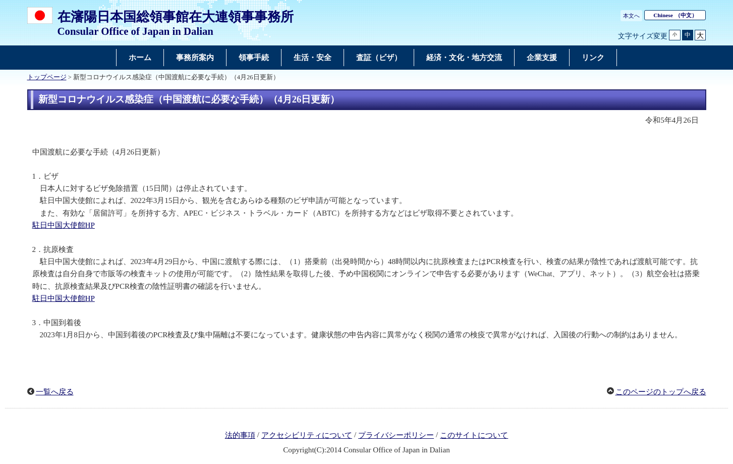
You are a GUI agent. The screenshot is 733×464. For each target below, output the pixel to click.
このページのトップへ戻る (660, 392)
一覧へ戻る (55, 392)
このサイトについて (474, 435)
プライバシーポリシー (396, 435)
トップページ (47, 77)
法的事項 (240, 435)
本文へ (631, 16)
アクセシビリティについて (306, 435)
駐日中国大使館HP (63, 225)
